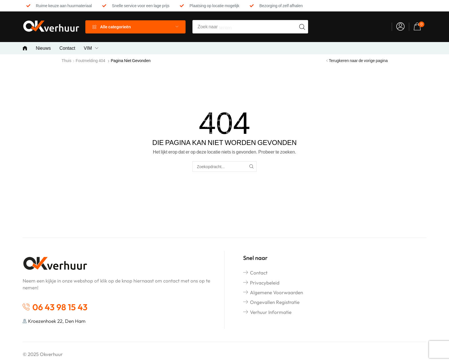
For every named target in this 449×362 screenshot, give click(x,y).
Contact (258, 273)
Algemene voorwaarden (276, 292)
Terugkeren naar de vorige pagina (358, 60)
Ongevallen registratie (275, 302)
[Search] (302, 26)
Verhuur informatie (271, 312)
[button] (400, 27)
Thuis (66, 60)
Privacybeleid (264, 283)
